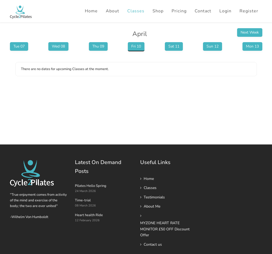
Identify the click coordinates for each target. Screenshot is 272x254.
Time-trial (83, 200)
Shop (158, 11)
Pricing (179, 11)
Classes (135, 11)
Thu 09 (98, 46)
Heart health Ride (89, 215)
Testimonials (154, 197)
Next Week (250, 32)
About (112, 11)
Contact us (153, 244)
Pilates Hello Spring (90, 185)
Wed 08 (58, 46)
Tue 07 (19, 46)
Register (249, 11)
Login (225, 11)
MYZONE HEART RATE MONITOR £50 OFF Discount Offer (165, 229)
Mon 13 (252, 46)
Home (91, 11)
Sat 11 (173, 46)
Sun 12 (212, 46)
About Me (152, 206)
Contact (203, 11)
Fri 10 (136, 46)
